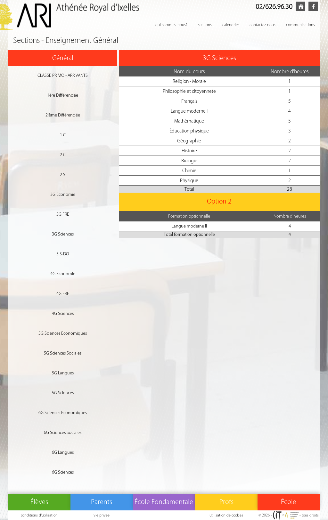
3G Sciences (63, 234)
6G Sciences (63, 472)
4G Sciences (63, 313)
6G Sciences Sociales (62, 432)
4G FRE (62, 294)
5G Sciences (63, 393)
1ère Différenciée (62, 95)
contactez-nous (262, 25)
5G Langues (63, 373)
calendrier (230, 25)
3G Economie (62, 194)
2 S (62, 174)
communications (300, 25)
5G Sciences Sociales (62, 353)
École (288, 502)
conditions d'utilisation (39, 515)
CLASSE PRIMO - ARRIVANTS (62, 75)
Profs (226, 502)
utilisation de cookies (226, 515)
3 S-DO (62, 254)
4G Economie (62, 274)
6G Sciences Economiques (62, 413)
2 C (63, 155)
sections (205, 25)
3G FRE (62, 214)
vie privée (102, 515)
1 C (63, 135)
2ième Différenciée (62, 115)
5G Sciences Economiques (62, 333)
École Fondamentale (164, 502)
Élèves (39, 502)
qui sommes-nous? (171, 25)
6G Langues (63, 452)
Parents (101, 502)
